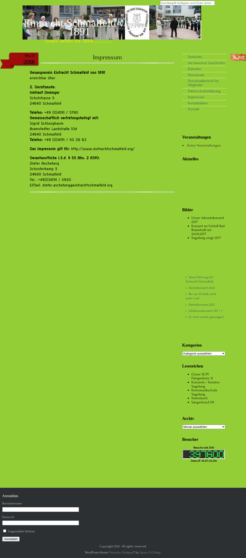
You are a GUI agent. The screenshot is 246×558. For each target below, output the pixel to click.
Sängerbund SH (202, 402)
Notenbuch (199, 398)
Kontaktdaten (198, 103)
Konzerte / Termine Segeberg (205, 384)
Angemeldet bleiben (21, 531)
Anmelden (11, 539)
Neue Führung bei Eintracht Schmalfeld (199, 279)
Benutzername (12, 503)
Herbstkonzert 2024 (200, 288)
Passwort (8, 517)
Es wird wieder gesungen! (205, 317)
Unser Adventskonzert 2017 (207, 220)
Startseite (195, 57)
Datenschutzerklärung (204, 91)
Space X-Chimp (150, 552)
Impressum (196, 97)
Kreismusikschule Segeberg (204, 392)
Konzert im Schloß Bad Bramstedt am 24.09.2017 (208, 230)
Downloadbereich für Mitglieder (203, 83)
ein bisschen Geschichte (206, 63)
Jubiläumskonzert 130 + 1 (204, 311)
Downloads (196, 75)
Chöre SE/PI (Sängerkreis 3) (202, 376)
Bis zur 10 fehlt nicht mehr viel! (201, 296)
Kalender (194, 69)
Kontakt (193, 109)
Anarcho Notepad (122, 552)
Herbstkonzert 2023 (200, 305)
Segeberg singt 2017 (206, 238)
